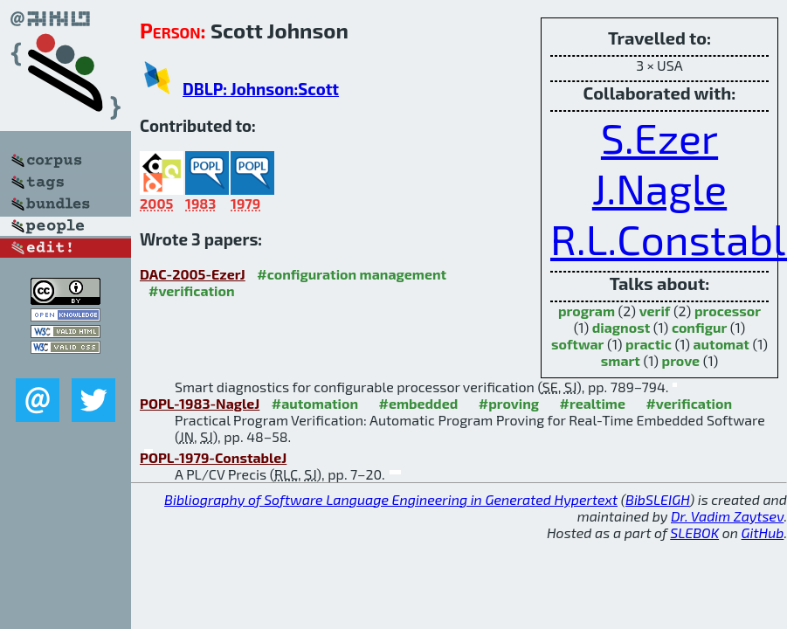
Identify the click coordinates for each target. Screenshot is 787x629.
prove (681, 360)
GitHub (763, 532)
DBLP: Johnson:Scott (261, 89)
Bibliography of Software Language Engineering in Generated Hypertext (391, 499)
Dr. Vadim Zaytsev (727, 516)
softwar (577, 343)
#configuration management (351, 274)
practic (648, 343)
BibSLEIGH (657, 499)
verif (655, 310)
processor (727, 310)
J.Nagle (659, 187)
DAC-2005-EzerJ (192, 274)
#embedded (419, 403)
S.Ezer (659, 137)
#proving (509, 403)
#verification (191, 290)
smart (620, 360)
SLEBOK (694, 532)
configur (699, 327)
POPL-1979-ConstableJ (213, 457)
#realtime (592, 403)
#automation (315, 403)
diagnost (621, 327)
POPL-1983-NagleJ (199, 403)
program (586, 310)
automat (721, 343)
